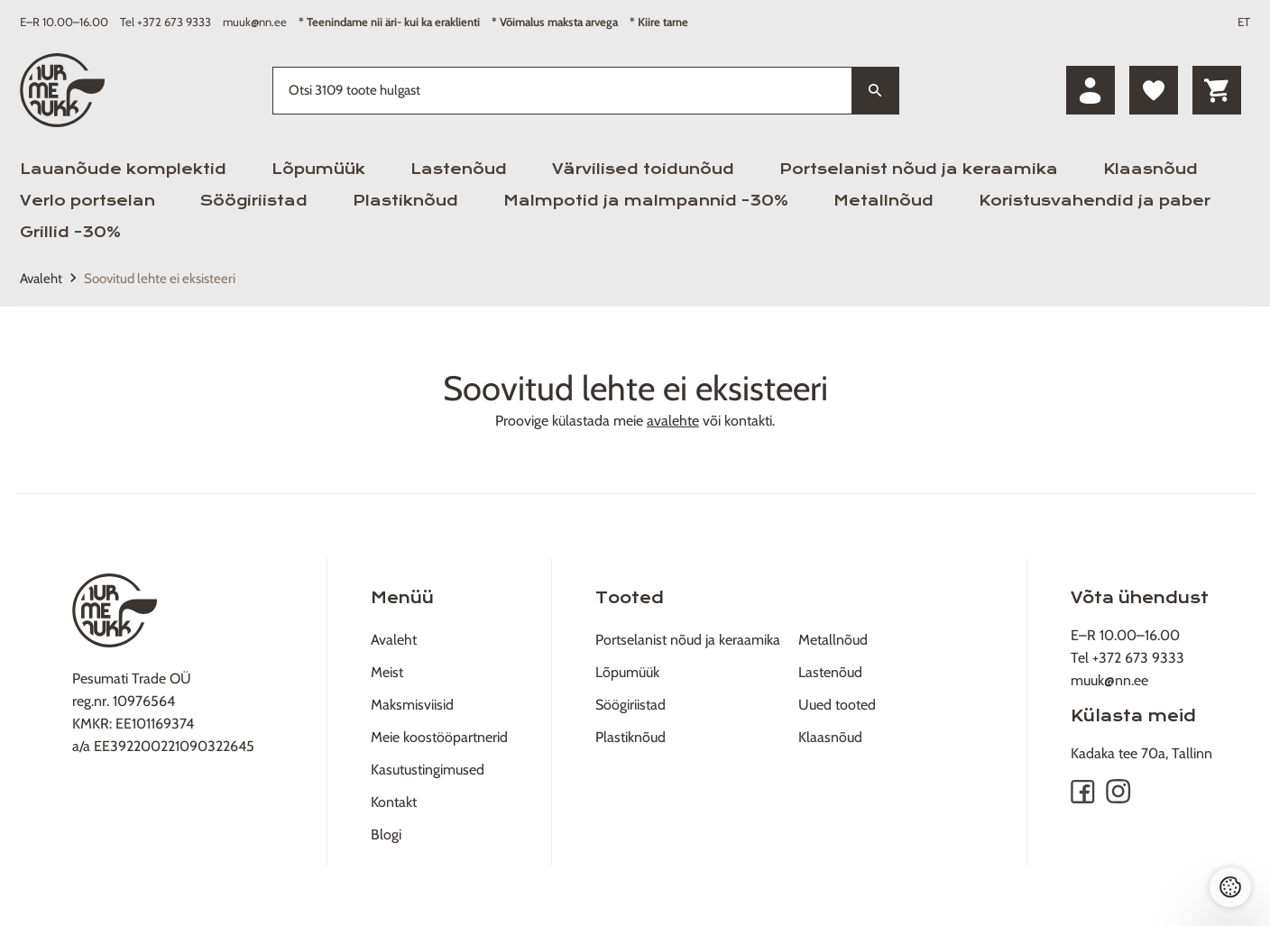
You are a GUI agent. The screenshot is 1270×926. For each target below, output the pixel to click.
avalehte (673, 420)
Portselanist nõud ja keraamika (918, 169)
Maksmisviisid (412, 704)
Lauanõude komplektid (123, 169)
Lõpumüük (318, 169)
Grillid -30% (70, 232)
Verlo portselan (87, 200)
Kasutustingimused (427, 769)
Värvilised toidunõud (643, 169)
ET (1244, 21)
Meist (387, 672)
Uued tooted (837, 704)
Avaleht (41, 278)
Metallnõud (883, 200)
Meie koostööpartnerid (439, 737)
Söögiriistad (254, 200)
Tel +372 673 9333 (165, 21)
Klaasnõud (1150, 169)
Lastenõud (458, 169)
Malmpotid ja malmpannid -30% (645, 200)
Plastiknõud (405, 200)
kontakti (748, 420)
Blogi (386, 834)
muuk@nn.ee (255, 21)
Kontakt (394, 802)
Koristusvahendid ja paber (1094, 200)
